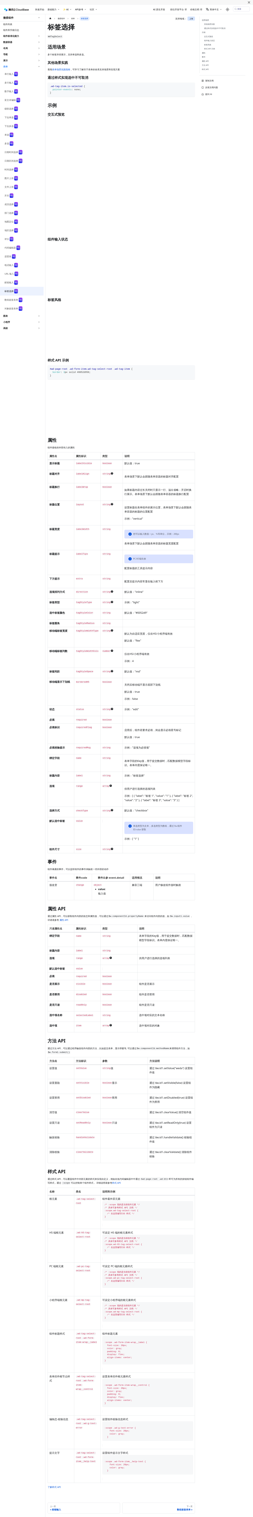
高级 (5, 328)
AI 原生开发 (159, 9)
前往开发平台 (177, 9)
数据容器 (7, 42)
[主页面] (50, 18)
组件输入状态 (209, 40)
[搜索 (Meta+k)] (241, 9)
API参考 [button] (79, 9)
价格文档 (194, 9)
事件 (203, 57)
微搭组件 (8, 17)
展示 (5, 60)
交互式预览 (208, 36)
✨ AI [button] (66, 9)
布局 (5, 48)
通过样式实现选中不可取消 (214, 28)
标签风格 (207, 44)
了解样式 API (54, 1487)
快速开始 (39, 9)
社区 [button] (92, 9)
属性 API (64, 919)
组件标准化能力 (11, 35)
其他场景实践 (209, 24)
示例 (203, 32)
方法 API (205, 65)
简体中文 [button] (212, 9)
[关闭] (249, 2)
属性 (203, 53)
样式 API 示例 (209, 48)
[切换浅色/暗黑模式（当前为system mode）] (227, 9)
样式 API (116, 1182)
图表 (5, 315)
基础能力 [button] (51, 9)
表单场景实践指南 (61, 69)
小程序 (6, 322)
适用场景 (205, 20)
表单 (5, 66)
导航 (5, 54)
